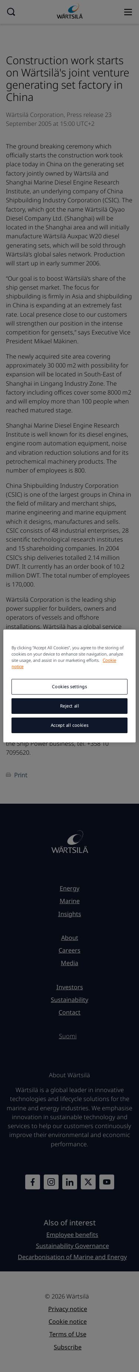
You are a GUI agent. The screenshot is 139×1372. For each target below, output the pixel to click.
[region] (69, 686)
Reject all (69, 706)
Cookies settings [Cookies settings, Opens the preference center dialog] (69, 686)
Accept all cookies (69, 725)
